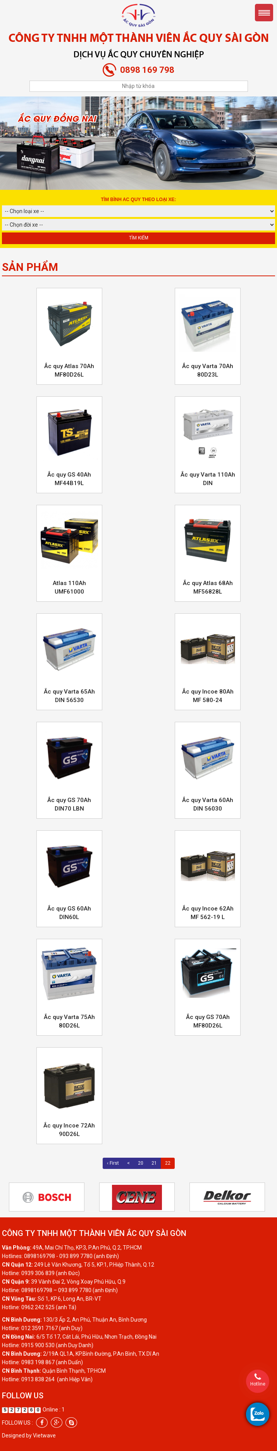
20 (140, 1163)
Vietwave (44, 1435)
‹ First (113, 1163)
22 (167, 1163)
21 (154, 1163)
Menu (264, 12)
